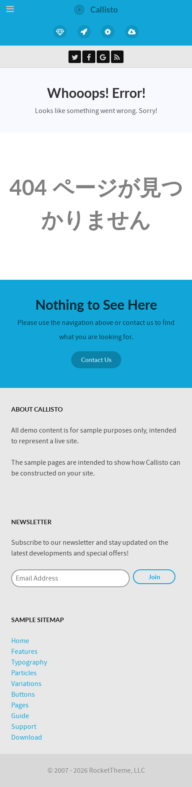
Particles (24, 673)
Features (24, 652)
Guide (20, 716)
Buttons (23, 694)
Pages (20, 705)
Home (20, 641)
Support (23, 727)
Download (26, 737)
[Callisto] (96, 9)
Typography (29, 662)
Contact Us (96, 359)
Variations (26, 684)
